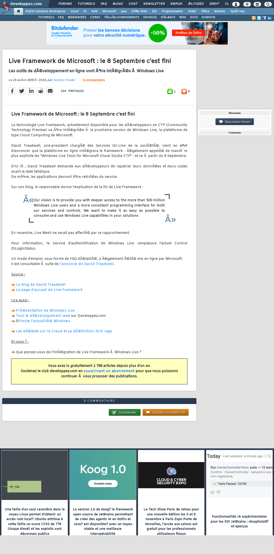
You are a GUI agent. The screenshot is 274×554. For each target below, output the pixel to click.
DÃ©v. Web (139, 11)
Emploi (176, 4)
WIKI (182, 17)
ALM (94, 11)
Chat (133, 4)
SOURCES (150, 17)
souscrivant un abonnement (109, 371)
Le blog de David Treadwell (40, 284)
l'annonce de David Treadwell (86, 264)
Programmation (172, 11)
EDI (154, 11)
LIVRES (95, 17)
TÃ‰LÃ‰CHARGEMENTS (121, 17)
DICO (194, 17)
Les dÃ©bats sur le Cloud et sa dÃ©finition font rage (64, 331)
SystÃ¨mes (237, 11)
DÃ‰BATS (168, 17)
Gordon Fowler (64, 80)
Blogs (117, 4)
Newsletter (154, 4)
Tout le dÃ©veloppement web (43, 316)
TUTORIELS (46, 17)
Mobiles (219, 11)
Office (205, 11)
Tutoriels (86, 4)
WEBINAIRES (77, 17)
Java (123, 11)
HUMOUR (208, 17)
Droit (214, 4)
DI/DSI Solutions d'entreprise (45, 11)
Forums (65, 4)
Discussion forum (234, 122)
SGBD (192, 11)
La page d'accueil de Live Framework (49, 290)
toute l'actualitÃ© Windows (45, 321)
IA (84, 11)
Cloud (74, 11)
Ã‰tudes (196, 4)
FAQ (103, 4)
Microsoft (109, 11)
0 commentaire (94, 80)
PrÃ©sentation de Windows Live (45, 310)
